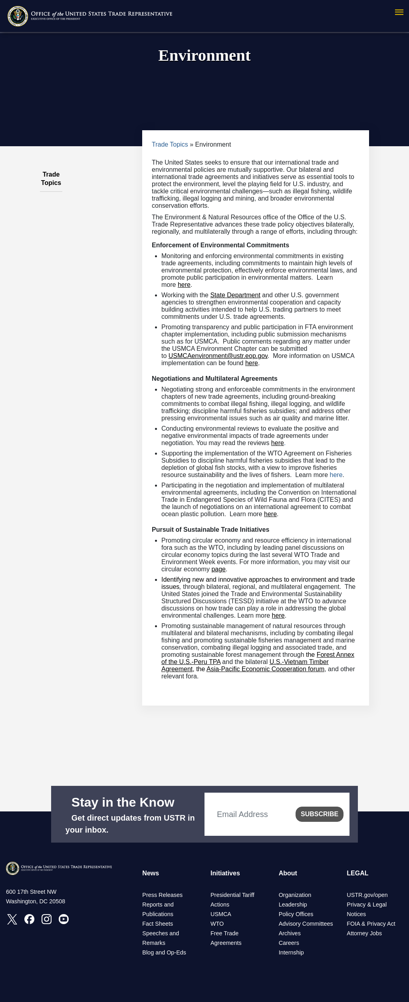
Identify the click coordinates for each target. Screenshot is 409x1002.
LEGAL (357, 873)
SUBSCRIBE (319, 814)
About (288, 873)
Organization (295, 895)
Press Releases (162, 895)
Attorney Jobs (364, 933)
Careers (289, 943)
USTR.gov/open (367, 895)
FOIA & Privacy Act (371, 923)
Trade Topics (170, 144)
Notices (356, 914)
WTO (217, 923)
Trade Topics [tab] (51, 174)
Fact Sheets (157, 923)
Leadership (293, 904)
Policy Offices (296, 914)
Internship (291, 952)
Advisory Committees (306, 923)
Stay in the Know (123, 802)
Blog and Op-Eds (164, 952)
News (150, 873)
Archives (290, 933)
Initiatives (225, 873)
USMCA (220, 914)
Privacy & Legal (367, 904)
